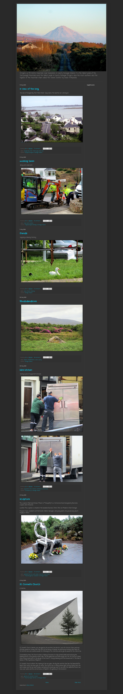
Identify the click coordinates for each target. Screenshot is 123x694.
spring (40, 360)
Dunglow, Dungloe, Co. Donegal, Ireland (33, 152)
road (25, 223)
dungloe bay (26, 151)
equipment (26, 489)
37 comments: (37, 148)
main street (33, 151)
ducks (25, 291)
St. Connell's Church (33, 676)
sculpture (25, 499)
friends (23, 233)
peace (37, 574)
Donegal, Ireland (28, 293)
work (28, 223)
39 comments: (37, 357)
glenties (26, 676)
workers (31, 223)
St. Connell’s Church (30, 584)
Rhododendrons (28, 301)
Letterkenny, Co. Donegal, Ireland (32, 490)
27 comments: (37, 289)
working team (27, 161)
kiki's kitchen (26, 370)
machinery (45, 489)
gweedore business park (29, 574)
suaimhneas (47, 574)
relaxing (33, 291)
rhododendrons (31, 360)
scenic (36, 360)
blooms (25, 360)
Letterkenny (39, 489)
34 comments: (37, 221)
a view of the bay (29, 88)
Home (47, 682)
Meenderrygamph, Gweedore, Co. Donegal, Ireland (36, 576)
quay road (38, 151)
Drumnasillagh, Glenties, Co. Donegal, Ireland (35, 678)
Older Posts (78, 682)
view (42, 151)
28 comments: (37, 674)
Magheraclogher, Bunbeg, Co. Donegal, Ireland (35, 225)
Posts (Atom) (30, 685)
